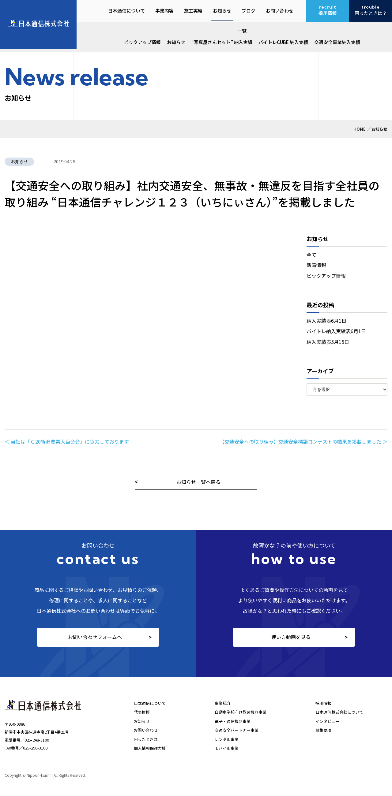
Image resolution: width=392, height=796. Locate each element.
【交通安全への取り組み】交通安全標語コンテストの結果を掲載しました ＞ (303, 441)
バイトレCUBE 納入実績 (283, 42)
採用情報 (323, 703)
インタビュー (327, 721)
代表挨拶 (142, 712)
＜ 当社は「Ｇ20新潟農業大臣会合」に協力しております (67, 441)
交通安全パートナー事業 (236, 730)
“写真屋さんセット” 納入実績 (221, 42)
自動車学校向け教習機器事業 (240, 712)
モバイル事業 (227, 748)
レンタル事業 (227, 739)
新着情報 (316, 265)
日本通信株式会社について (339, 712)
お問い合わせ (146, 730)
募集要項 (323, 730)
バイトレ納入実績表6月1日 (336, 331)
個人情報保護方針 (150, 748)
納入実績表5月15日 (328, 341)
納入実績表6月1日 (326, 320)
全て (311, 254)
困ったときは (146, 739)
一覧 (242, 31)
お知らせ (176, 42)
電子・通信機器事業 (233, 721)
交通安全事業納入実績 (337, 42)
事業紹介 (223, 703)
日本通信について (150, 703)
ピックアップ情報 (142, 42)
